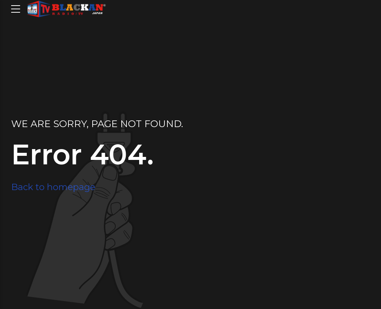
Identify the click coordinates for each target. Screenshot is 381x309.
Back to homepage (53, 187)
